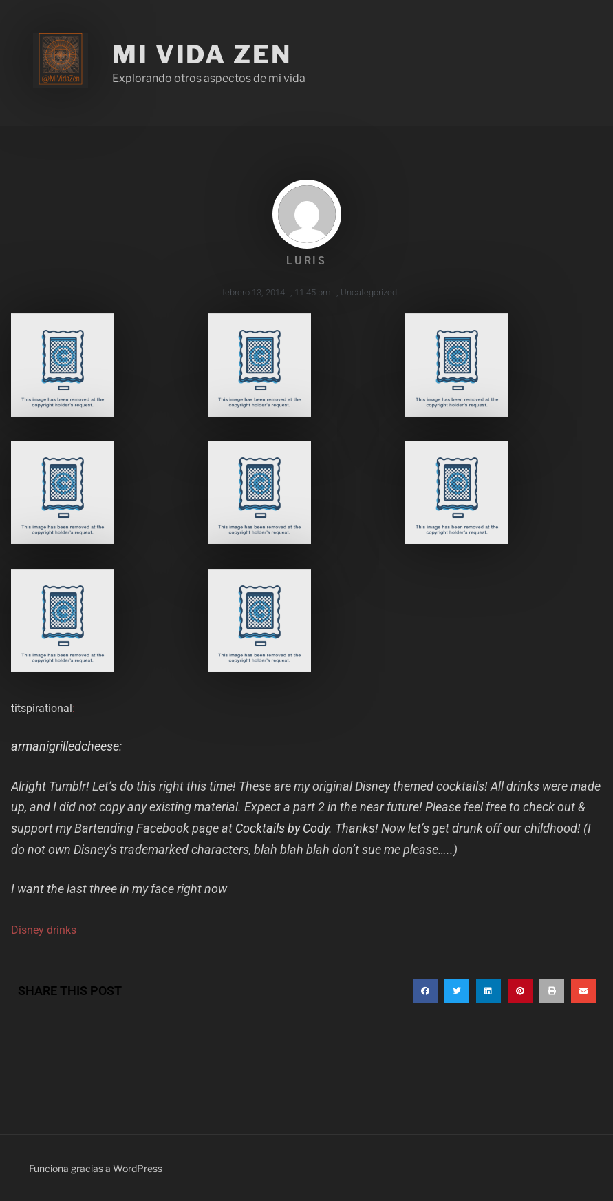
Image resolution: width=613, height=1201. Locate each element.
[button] (425, 991)
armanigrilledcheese (65, 746)
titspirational (41, 708)
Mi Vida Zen (202, 54)
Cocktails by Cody (282, 828)
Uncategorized (369, 292)
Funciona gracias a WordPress (95, 1168)
